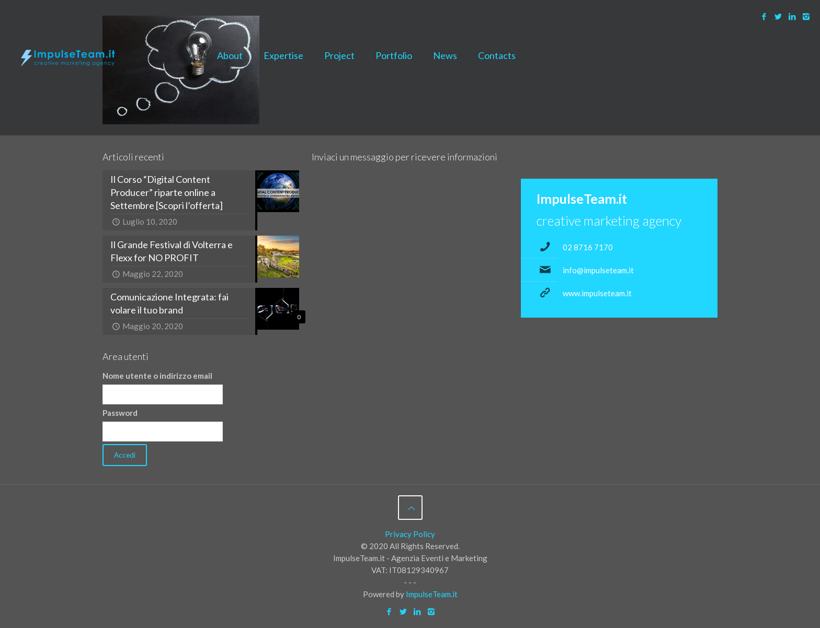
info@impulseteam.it (598, 270)
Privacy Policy (410, 534)
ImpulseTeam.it (432, 594)
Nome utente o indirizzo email (157, 375)
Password (120, 412)
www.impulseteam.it (597, 293)
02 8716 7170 (588, 247)
